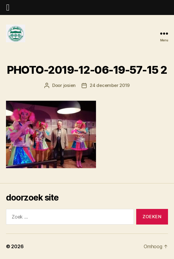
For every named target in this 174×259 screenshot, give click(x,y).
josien (69, 85)
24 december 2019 (110, 85)
